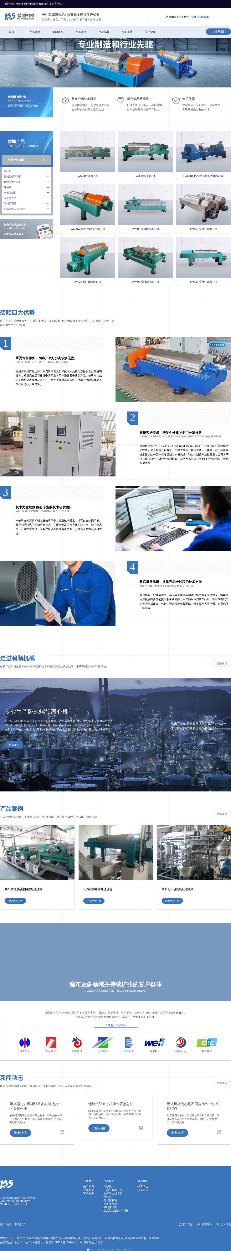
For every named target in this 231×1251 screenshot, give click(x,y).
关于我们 (88, 1213)
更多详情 (222, 690)
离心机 (7, 198)
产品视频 (104, 31)
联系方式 (142, 1217)
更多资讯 (222, 1110)
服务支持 (127, 31)
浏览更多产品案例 (115, 1052)
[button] (5, 76)
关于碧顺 (150, 31)
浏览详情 (13, 771)
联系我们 (218, 31)
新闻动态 (57, 31)
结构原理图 (10, 230)
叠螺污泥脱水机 (12, 209)
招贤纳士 (142, 1213)
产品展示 (34, 31)
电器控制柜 (10, 219)
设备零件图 (10, 225)
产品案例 (80, 31)
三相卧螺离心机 (12, 203)
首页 (11, 31)
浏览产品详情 (15, 928)
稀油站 (7, 214)
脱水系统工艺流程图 (15, 235)
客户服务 (88, 1220)
